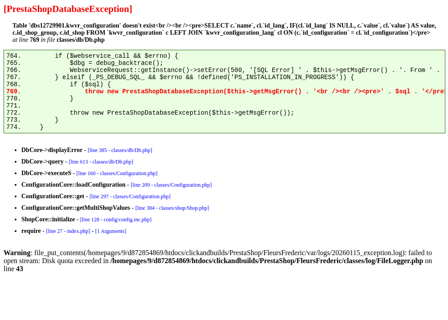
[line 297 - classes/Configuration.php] (130, 196)
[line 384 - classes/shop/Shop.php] (172, 208)
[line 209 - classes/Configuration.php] (171, 185)
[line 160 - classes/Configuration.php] (117, 173)
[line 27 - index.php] (68, 231)
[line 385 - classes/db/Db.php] (120, 150)
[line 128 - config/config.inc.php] (115, 219)
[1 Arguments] (110, 231)
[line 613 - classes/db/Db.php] (101, 162)
